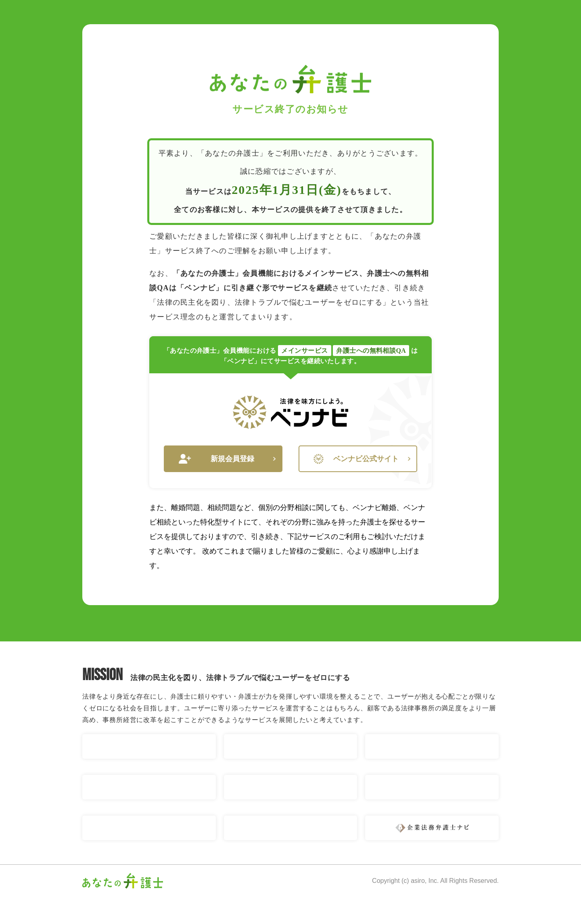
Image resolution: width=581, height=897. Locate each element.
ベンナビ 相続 (432, 746)
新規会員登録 (227, 459)
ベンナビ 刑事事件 (290, 828)
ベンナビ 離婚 (290, 746)
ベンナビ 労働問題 (290, 787)
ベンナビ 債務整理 (149, 787)
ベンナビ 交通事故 (149, 746)
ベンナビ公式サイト (361, 459)
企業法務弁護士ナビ (432, 828)
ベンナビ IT (432, 787)
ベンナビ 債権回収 (149, 828)
